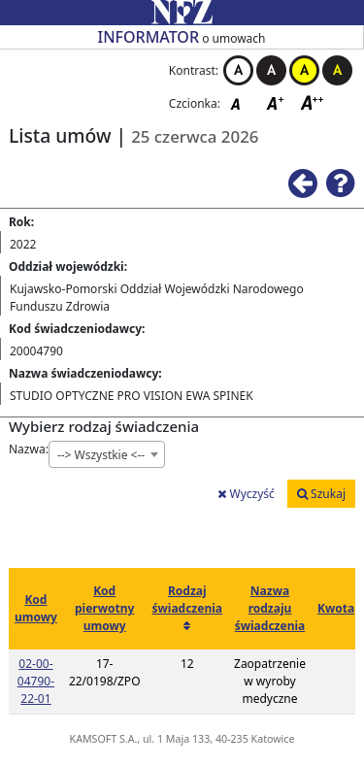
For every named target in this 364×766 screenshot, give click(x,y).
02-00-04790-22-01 (35, 681)
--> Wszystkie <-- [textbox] (101, 455)
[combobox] (107, 454)
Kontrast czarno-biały (271, 70)
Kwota (335, 608)
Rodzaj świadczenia (187, 599)
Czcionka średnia (276, 102)
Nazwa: (29, 449)
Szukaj (321, 493)
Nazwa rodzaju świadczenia (270, 608)
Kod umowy (36, 608)
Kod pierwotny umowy (104, 608)
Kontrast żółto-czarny (304, 70)
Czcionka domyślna (240, 102)
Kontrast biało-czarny (238, 70)
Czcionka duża (312, 102)
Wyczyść (245, 493)
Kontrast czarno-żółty (337, 70)
